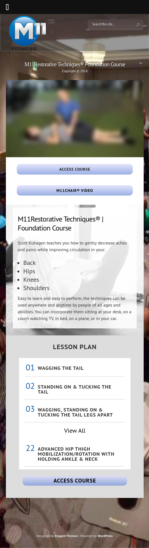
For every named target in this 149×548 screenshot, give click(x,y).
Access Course (74, 480)
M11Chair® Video (75, 190)
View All (74, 430)
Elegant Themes (66, 536)
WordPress (105, 536)
